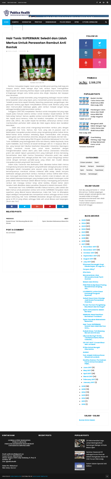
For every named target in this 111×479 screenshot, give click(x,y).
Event (97, 162)
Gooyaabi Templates (40, 476)
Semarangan (51, 22)
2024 (84, 223)
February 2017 (89, 379)
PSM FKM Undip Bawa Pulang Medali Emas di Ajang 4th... (94, 287)
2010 (84, 404)
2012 (83, 398)
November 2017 (90, 250)
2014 (84, 392)
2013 (83, 395)
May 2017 (87, 370)
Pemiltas (89, 170)
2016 (83, 386)
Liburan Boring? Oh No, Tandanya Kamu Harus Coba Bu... (93, 338)
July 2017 (87, 262)
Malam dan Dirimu (90, 282)
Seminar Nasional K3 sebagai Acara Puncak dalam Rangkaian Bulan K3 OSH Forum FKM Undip (97, 455)
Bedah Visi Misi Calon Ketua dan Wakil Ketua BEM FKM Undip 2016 (97, 101)
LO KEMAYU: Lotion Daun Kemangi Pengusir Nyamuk (93, 293)
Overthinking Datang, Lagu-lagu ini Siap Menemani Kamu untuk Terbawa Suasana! (92, 142)
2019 (83, 238)
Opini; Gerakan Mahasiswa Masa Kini (94, 320)
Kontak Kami (22, 2)
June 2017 (87, 367)
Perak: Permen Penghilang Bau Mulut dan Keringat (94, 306)
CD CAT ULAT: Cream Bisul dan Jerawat (93, 343)
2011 (83, 401)
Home (4, 2)
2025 (84, 220)
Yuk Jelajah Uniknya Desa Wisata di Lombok (93, 356)
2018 (83, 241)
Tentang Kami (12, 2)
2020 (84, 235)
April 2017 (87, 373)
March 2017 (88, 376)
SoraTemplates (15, 476)
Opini (76, 22)
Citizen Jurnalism (89, 22)
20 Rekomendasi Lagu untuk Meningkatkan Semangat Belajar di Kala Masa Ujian (96, 444)
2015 (83, 389)
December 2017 (90, 247)
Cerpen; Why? (89, 269)
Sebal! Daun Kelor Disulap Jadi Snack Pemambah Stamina (94, 300)
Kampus (15, 22)
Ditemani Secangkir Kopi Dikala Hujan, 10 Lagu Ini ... (94, 265)
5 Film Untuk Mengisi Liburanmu (91, 348)
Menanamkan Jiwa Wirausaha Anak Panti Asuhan (93, 277)
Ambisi (86, 352)
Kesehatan (26, 22)
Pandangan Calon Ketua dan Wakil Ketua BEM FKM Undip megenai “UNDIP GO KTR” (92, 114)
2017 (83, 244)
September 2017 (90, 256)
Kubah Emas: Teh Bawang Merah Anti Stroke (94, 332)
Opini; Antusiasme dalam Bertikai (93, 311)
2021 (83, 232)
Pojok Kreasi (65, 22)
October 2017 (89, 253)
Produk (7, 27)
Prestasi (38, 22)
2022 (84, 229)
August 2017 (88, 259)
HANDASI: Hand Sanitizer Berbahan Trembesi (93, 315)
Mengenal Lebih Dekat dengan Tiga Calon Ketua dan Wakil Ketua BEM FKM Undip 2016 (92, 128)
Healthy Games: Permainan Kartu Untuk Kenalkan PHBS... (94, 362)
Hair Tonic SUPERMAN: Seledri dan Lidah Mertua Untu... (94, 326)
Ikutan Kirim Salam (87, 420)
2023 (84, 226)
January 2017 (89, 382)
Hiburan (17, 27)
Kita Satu (87, 272)
